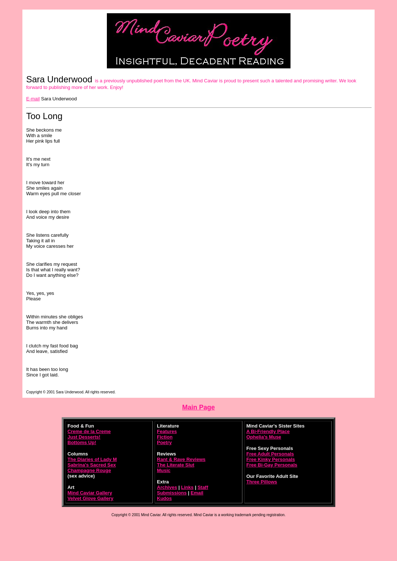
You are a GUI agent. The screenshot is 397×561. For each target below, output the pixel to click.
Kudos (164, 498)
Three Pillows (261, 482)
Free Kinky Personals (270, 459)
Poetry (164, 442)
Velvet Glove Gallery (90, 498)
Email (197, 493)
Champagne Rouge (89, 470)
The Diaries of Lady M (92, 459)
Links (187, 487)
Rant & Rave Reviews (181, 459)
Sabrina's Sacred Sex (92, 465)
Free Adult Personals (270, 454)
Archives (167, 487)
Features (167, 431)
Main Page (198, 407)
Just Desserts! (84, 437)
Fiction (165, 437)
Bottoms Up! (82, 442)
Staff (203, 487)
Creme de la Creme (89, 431)
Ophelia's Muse (263, 437)
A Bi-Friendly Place (268, 431)
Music (163, 470)
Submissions (172, 493)
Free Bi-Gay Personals (271, 465)
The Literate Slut (175, 465)
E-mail (33, 98)
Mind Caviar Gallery (90, 493)
